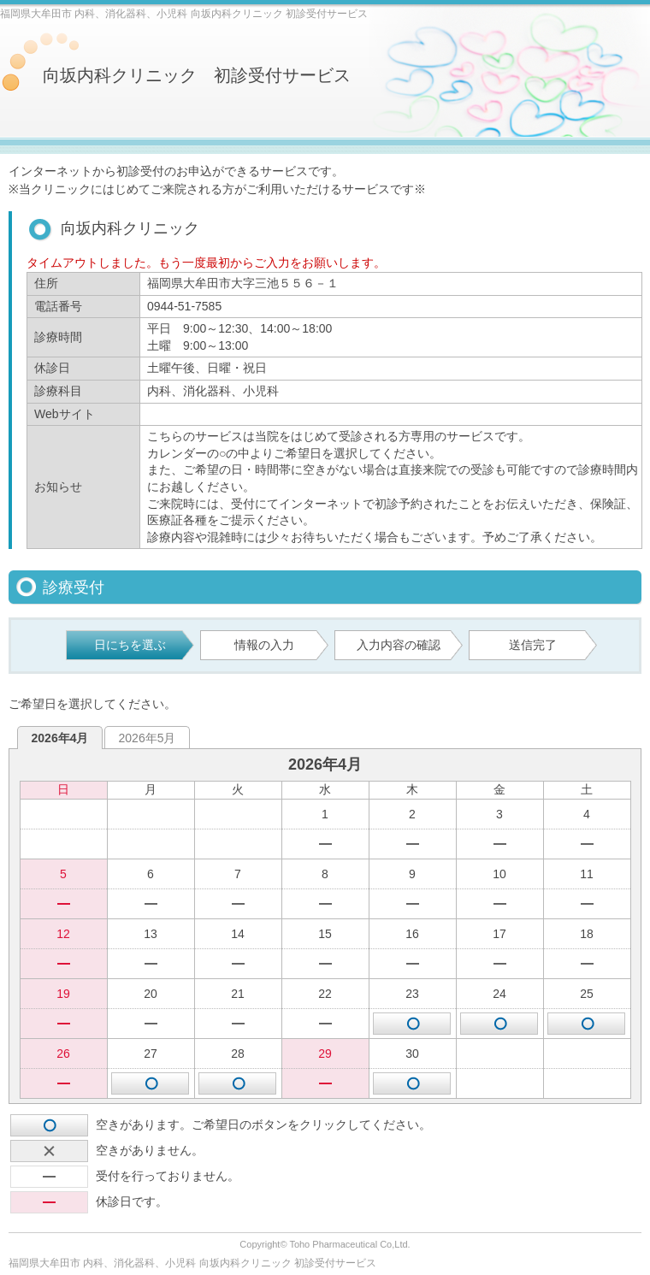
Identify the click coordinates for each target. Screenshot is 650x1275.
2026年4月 (60, 738)
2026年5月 (147, 738)
